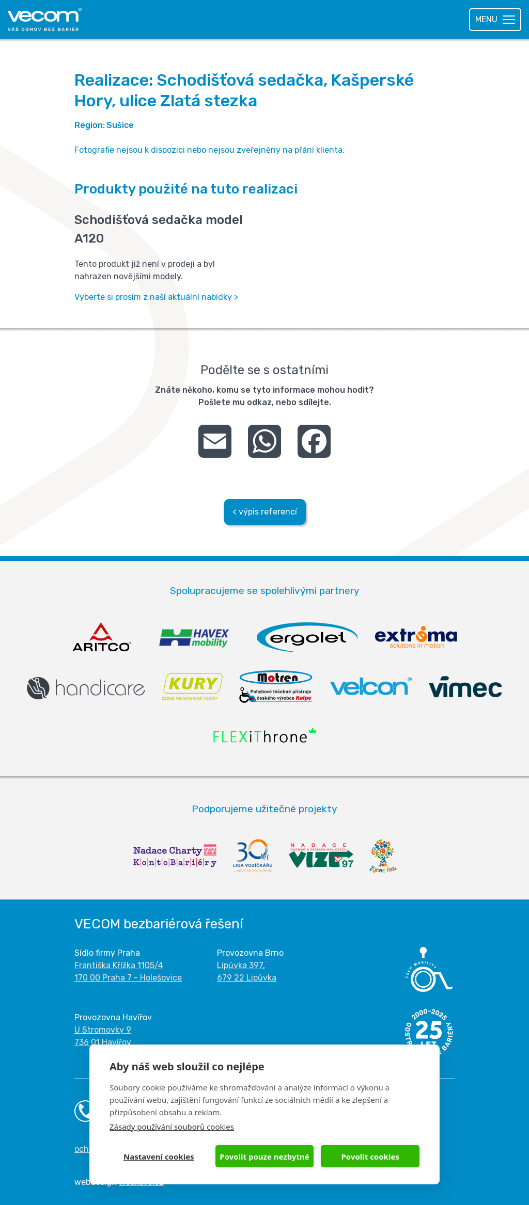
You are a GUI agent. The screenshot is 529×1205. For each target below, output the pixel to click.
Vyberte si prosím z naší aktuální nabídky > (156, 297)
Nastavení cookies (158, 1156)
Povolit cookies (370, 1156)
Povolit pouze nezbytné (264, 1156)
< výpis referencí (264, 512)
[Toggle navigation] (495, 19)
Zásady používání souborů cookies (172, 1126)
